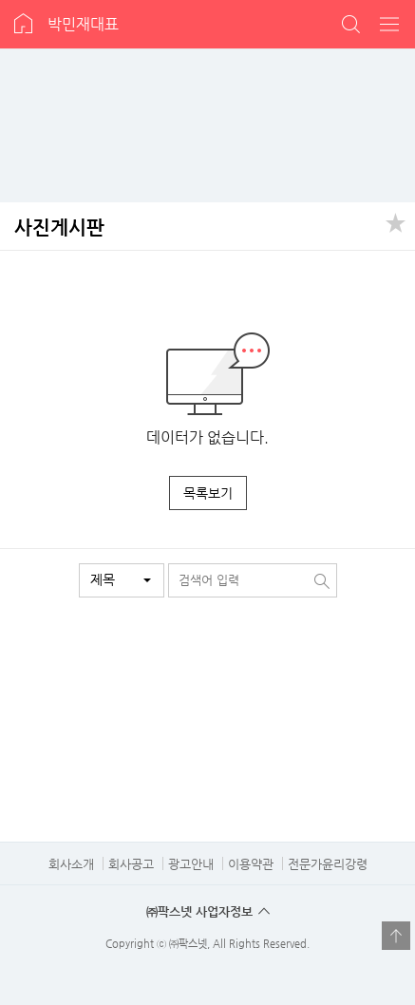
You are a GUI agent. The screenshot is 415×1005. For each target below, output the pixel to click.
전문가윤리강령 (328, 864)
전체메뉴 (390, 24)
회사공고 (131, 864)
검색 (351, 24)
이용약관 (251, 864)
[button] (121, 580)
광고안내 (191, 864)
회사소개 (71, 864)
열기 (396, 935)
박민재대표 (83, 24)
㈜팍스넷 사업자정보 (199, 911)
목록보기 (208, 493)
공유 (396, 221)
